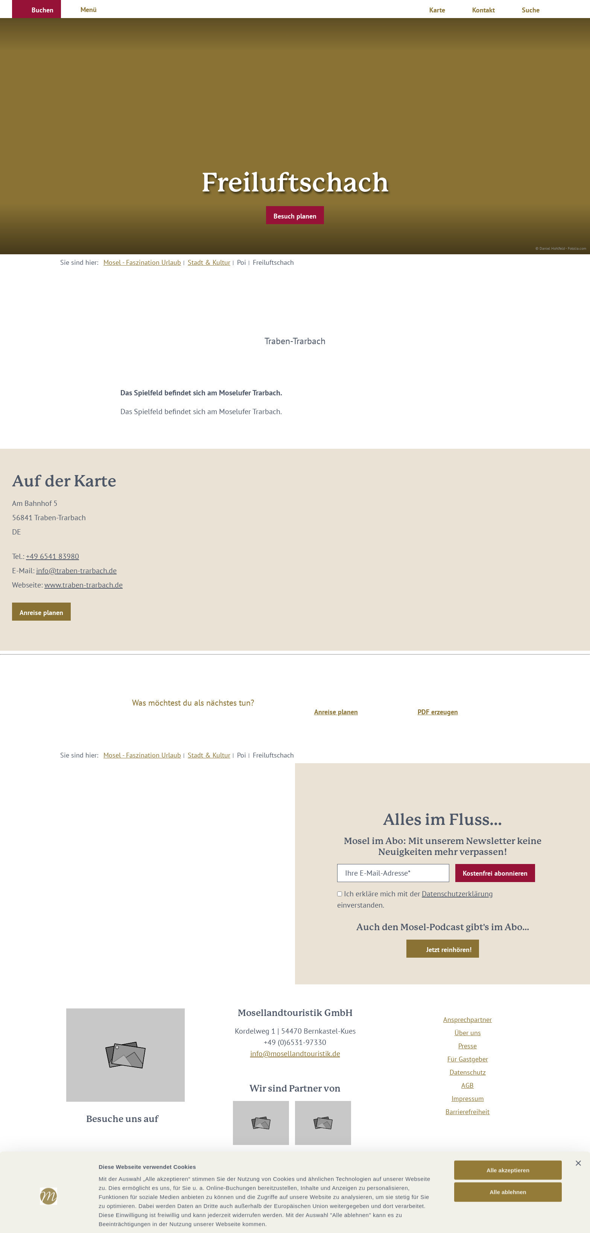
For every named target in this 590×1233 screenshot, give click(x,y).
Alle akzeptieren (508, 1140)
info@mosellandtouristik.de (295, 1053)
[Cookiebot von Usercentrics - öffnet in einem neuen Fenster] (49, 1218)
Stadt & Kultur (209, 262)
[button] (36, 9)
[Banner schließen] (578, 1133)
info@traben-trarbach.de (76, 571)
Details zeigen (400, 1218)
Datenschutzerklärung (457, 894)
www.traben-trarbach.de (83, 585)
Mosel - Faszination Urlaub (142, 262)
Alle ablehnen (508, 1162)
